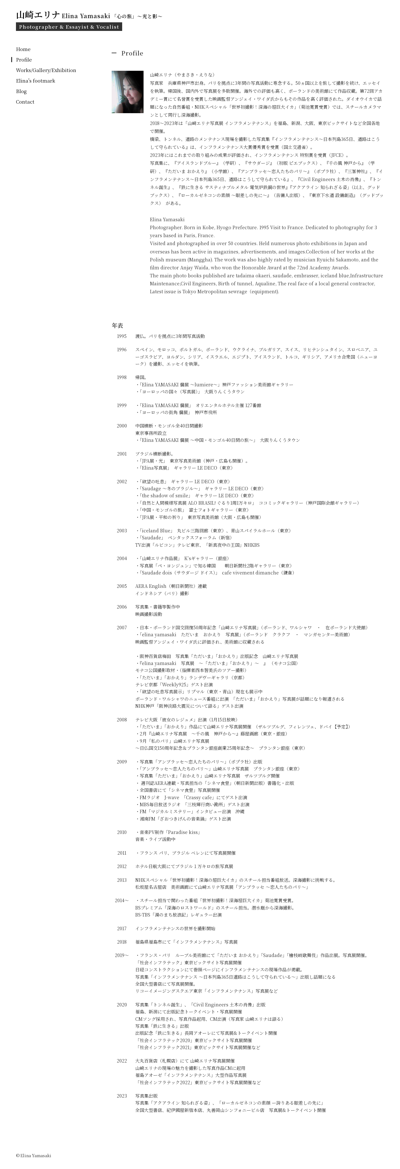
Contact (25, 101)
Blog (21, 91)
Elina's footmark (35, 80)
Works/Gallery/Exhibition (46, 70)
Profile (24, 59)
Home (23, 49)
